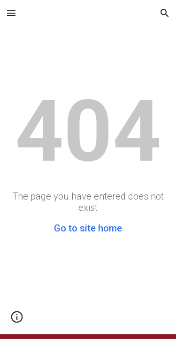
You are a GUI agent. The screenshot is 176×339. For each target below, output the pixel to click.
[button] (11, 13)
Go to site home (88, 228)
